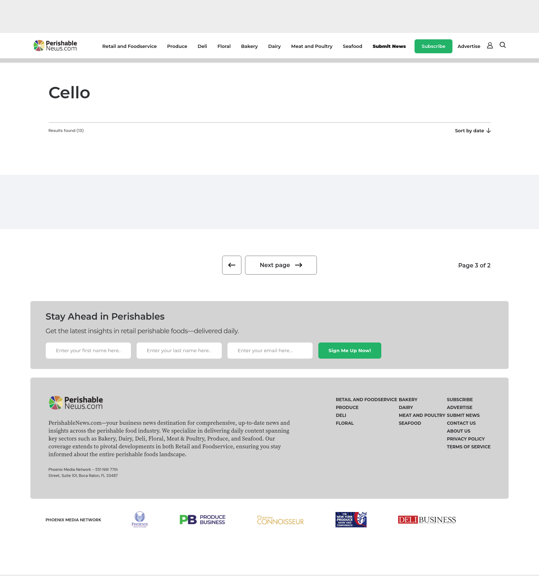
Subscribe (433, 46)
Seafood (352, 46)
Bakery (249, 46)
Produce (177, 46)
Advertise (468, 46)
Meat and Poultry (311, 46)
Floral (224, 46)
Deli (202, 46)
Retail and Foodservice (129, 46)
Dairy (274, 46)
